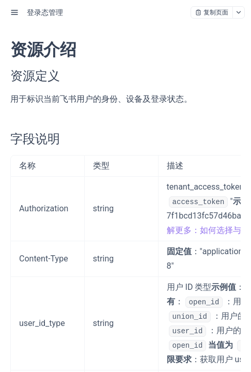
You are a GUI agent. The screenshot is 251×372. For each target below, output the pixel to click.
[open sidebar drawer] (14, 12)
